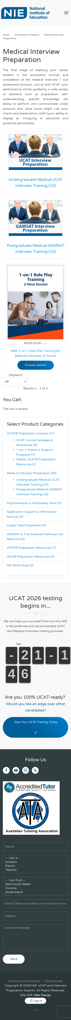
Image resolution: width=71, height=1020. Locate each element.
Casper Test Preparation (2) (26, 525)
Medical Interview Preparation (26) (31, 473)
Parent (35, 866)
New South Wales (35, 884)
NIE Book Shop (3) (20, 565)
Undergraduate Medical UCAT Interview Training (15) (36, 183)
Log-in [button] (35, 1001)
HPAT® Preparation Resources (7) (31, 548)
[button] (66, 12)
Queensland (35, 892)
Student (35, 862)
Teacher (35, 870)
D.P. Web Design (39, 995)
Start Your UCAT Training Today (35, 727)
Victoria (35, 888)
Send (13, 959)
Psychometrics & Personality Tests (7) (34, 503)
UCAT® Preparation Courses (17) (30, 433)
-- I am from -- (35, 880)
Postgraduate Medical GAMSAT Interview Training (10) (35, 248)
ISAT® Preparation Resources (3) (30, 557)
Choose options (35, 365)
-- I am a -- (35, 858)
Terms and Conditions (24, 981)
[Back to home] (25, 12)
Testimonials (54, 981)
